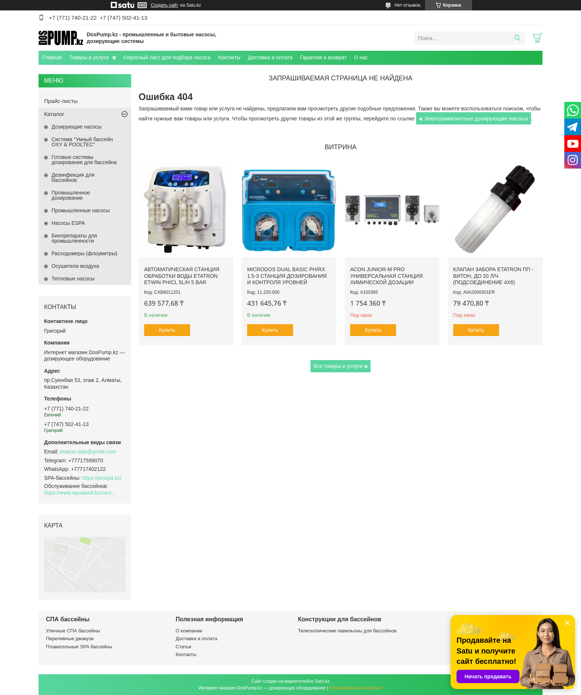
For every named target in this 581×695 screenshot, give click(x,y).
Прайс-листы (61, 101)
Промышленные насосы (81, 210)
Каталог (54, 114)
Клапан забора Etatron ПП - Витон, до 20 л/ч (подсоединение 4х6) (493, 275)
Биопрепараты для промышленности (74, 238)
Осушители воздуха (75, 266)
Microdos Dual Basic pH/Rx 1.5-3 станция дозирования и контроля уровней (287, 275)
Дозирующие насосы (77, 127)
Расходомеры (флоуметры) (84, 253)
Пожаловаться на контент (355, 688)
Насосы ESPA (68, 223)
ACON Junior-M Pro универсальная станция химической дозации (386, 275)
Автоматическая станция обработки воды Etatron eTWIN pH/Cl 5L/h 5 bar (181, 275)
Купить (167, 330)
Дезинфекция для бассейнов (73, 177)
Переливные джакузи (70, 638)
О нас (361, 57)
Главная (52, 57)
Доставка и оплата (270, 57)
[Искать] (517, 38)
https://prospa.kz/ (102, 478)
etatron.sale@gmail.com (88, 452)
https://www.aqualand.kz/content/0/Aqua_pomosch (81, 493)
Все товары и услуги (338, 366)
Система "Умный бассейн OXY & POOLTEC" (82, 141)
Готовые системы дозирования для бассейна (84, 159)
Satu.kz (322, 681)
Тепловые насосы (73, 279)
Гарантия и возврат (323, 57)
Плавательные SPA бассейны (79, 646)
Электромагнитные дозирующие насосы (476, 118)
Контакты (229, 57)
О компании (189, 631)
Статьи (183, 646)
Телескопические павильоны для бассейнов (347, 631)
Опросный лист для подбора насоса (166, 57)
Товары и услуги (89, 57)
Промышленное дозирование (71, 195)
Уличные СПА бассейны (73, 631)
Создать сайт (164, 5)
